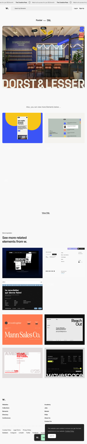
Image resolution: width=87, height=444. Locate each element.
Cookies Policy (6, 430)
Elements (5, 411)
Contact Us (48, 421)
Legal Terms (17, 430)
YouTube (43, 433)
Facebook (35, 433)
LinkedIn (21, 433)
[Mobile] (22, 128)
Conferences (6, 418)
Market (47, 411)
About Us (47, 418)
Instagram (13, 433)
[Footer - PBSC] (65, 262)
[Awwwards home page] (38, 437)
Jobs (46, 408)
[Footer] (22, 263)
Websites (5, 404)
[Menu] (65, 160)
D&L (49, 20)
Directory (5, 414)
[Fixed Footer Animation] (65, 296)
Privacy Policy (27, 430)
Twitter (28, 433)
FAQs (46, 414)
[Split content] (22, 192)
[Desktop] (65, 128)
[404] (22, 160)
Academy (48, 404)
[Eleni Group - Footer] (22, 295)
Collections (5, 408)
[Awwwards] (7, 8)
